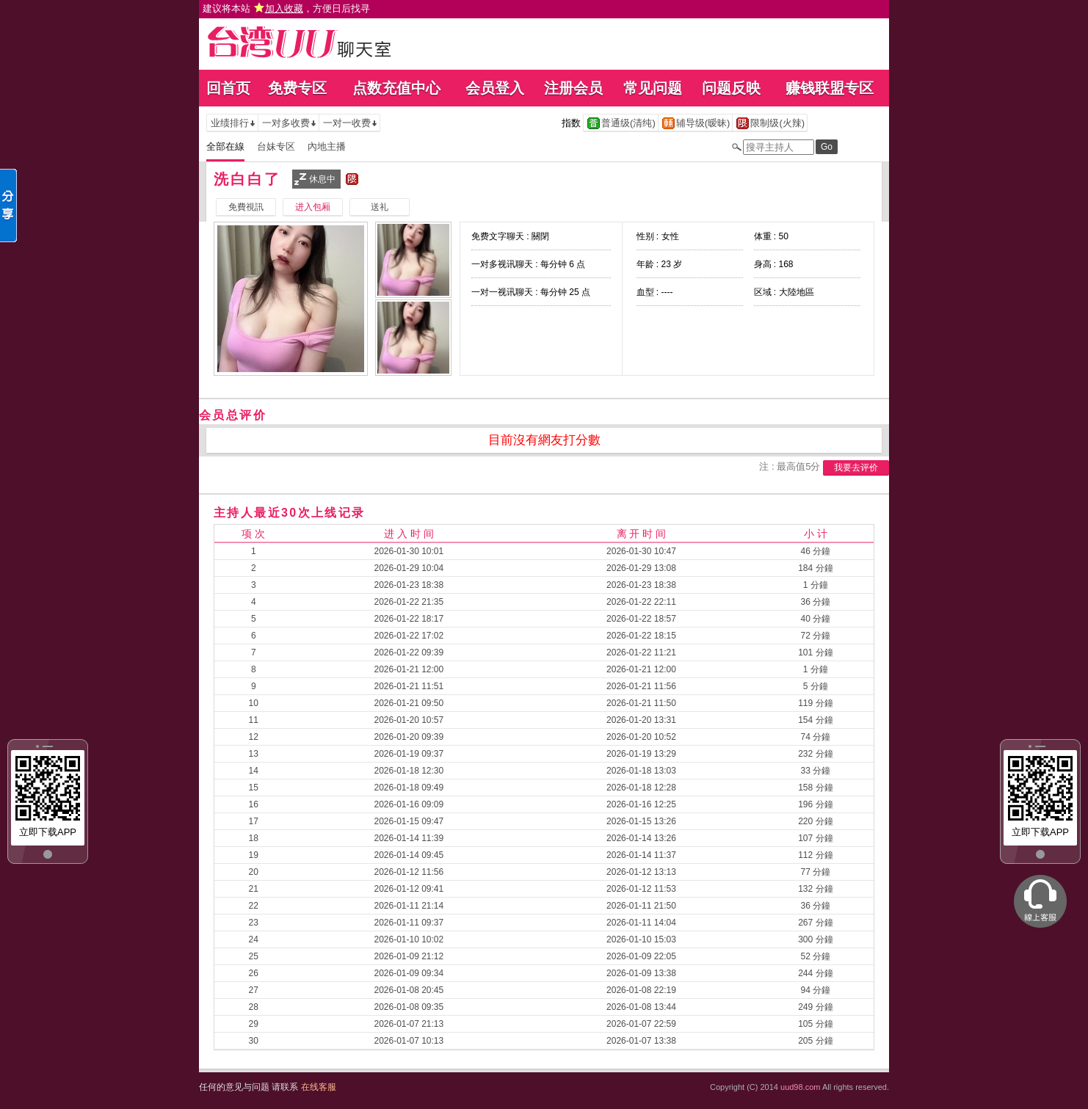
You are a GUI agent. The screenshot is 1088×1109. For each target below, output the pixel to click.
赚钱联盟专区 (830, 88)
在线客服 (318, 1087)
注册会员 (573, 88)
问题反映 (731, 88)
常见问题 (652, 88)
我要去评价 (856, 467)
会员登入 (494, 88)
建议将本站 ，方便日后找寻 (286, 8)
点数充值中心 (396, 88)
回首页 (228, 88)
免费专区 (297, 88)
